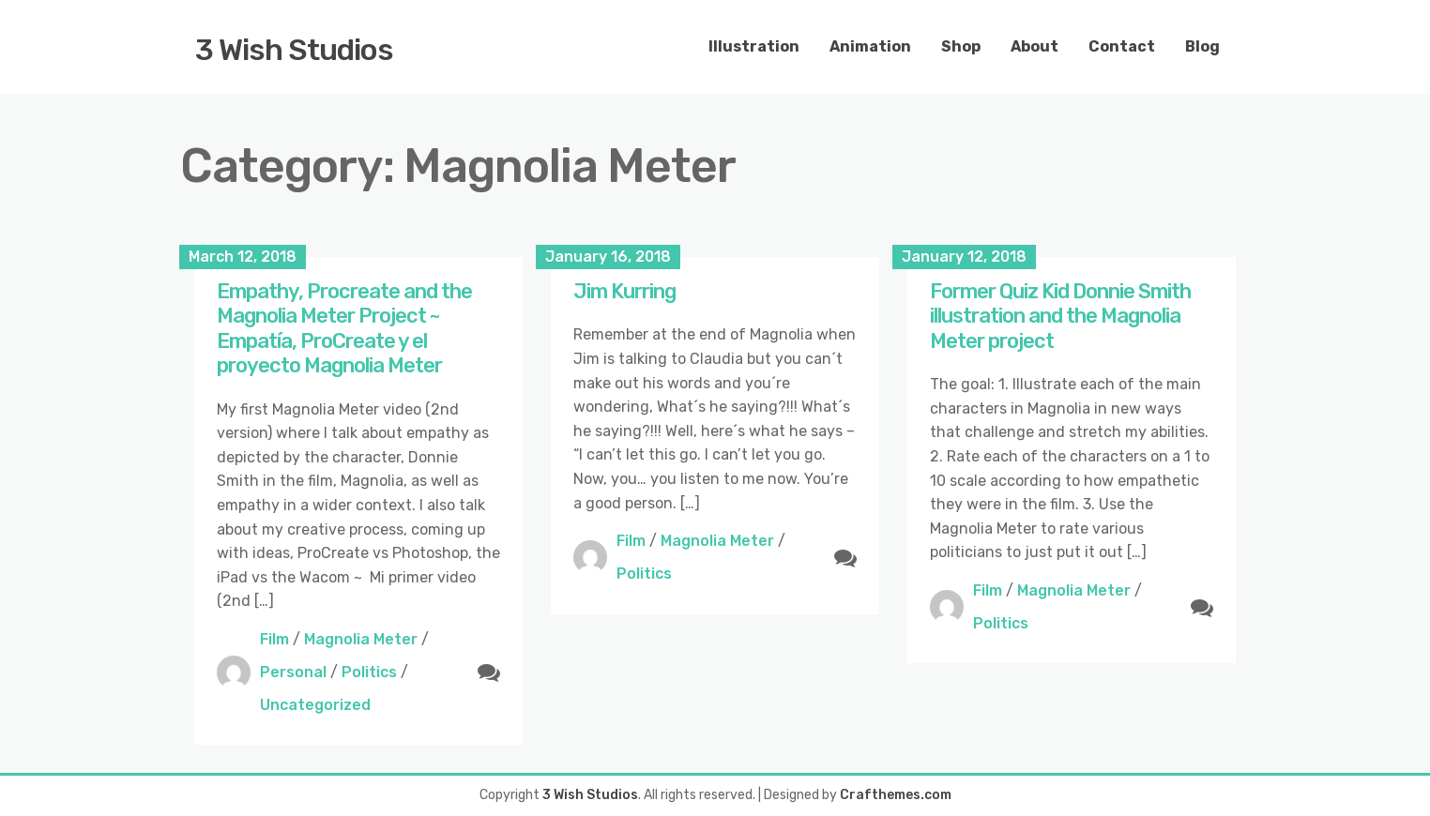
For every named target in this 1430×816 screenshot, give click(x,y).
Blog (1202, 46)
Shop (961, 46)
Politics (369, 672)
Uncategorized (315, 705)
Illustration (753, 46)
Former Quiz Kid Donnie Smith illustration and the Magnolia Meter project (1060, 316)
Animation (870, 46)
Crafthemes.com (895, 795)
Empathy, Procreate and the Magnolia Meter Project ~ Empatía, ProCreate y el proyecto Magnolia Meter (344, 328)
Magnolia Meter (361, 639)
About (1034, 46)
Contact (1121, 46)
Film (274, 639)
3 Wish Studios (294, 50)
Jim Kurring (624, 291)
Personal (293, 672)
